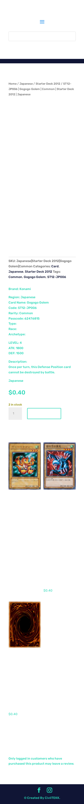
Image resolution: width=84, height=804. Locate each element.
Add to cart (44, 413)
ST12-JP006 (56, 277)
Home (13, 83)
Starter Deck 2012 (48, 83)
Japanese (26, 83)
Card (55, 266)
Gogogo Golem (35, 277)
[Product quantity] (15, 413)
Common (15, 277)
